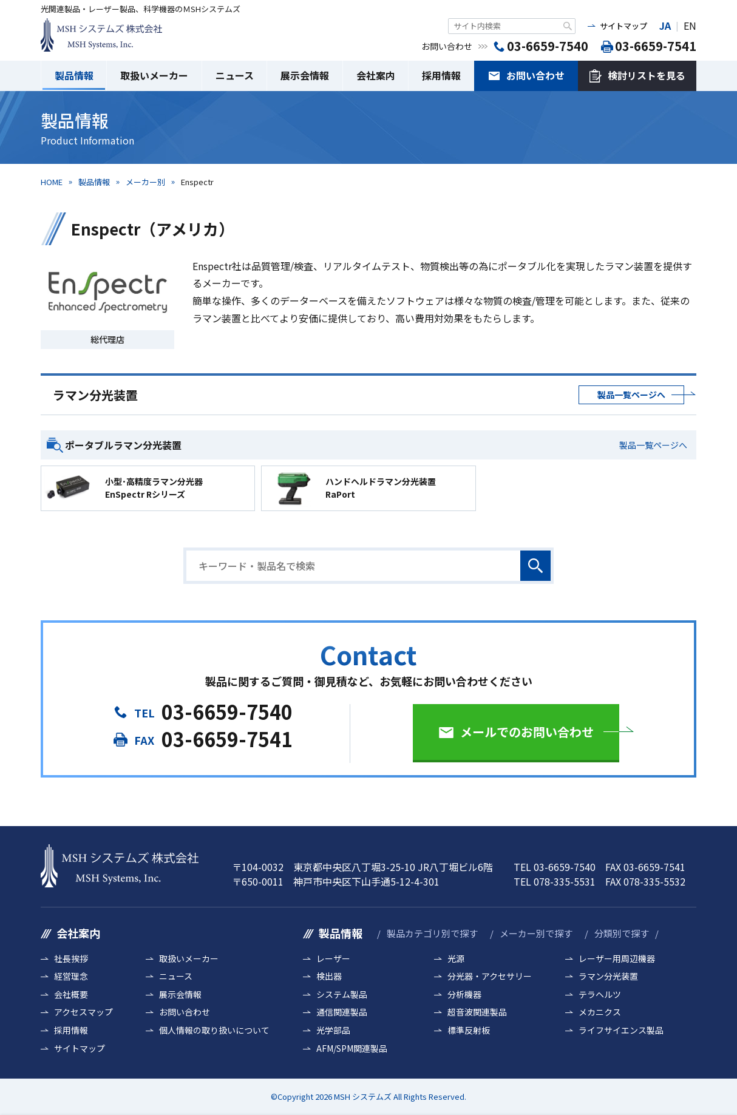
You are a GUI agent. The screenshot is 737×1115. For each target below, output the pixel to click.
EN (690, 25)
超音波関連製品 (477, 1012)
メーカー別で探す (536, 933)
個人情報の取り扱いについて (214, 1030)
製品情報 (74, 75)
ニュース (235, 75)
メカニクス (600, 1012)
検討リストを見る (646, 75)
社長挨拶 (71, 958)
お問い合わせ (535, 75)
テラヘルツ (600, 994)
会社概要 (71, 994)
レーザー (333, 958)
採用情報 (441, 75)
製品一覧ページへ (631, 394)
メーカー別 (145, 182)
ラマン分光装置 (608, 976)
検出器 (329, 976)
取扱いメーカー (154, 75)
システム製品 (341, 994)
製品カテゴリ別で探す (432, 933)
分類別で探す (621, 933)
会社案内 (375, 75)
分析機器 (464, 994)
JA (665, 25)
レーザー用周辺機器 (617, 958)
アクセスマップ (83, 1012)
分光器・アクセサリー (489, 976)
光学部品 (333, 1030)
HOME (52, 182)
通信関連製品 (341, 1012)
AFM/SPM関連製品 (351, 1048)
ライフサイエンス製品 (621, 1030)
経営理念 (71, 976)
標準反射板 (468, 1030)
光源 (455, 958)
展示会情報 (304, 75)
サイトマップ (623, 26)
